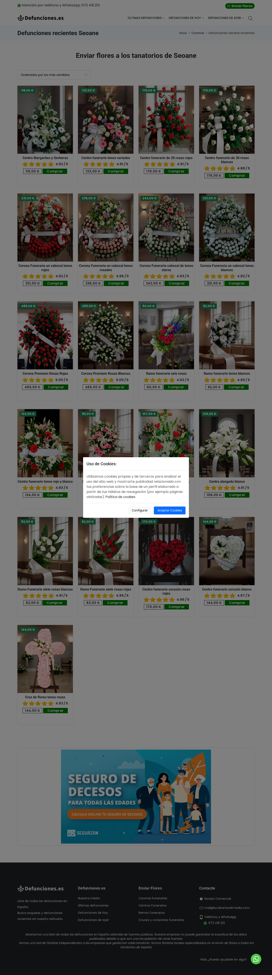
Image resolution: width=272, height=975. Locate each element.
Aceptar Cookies (169, 510)
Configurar (139, 510)
